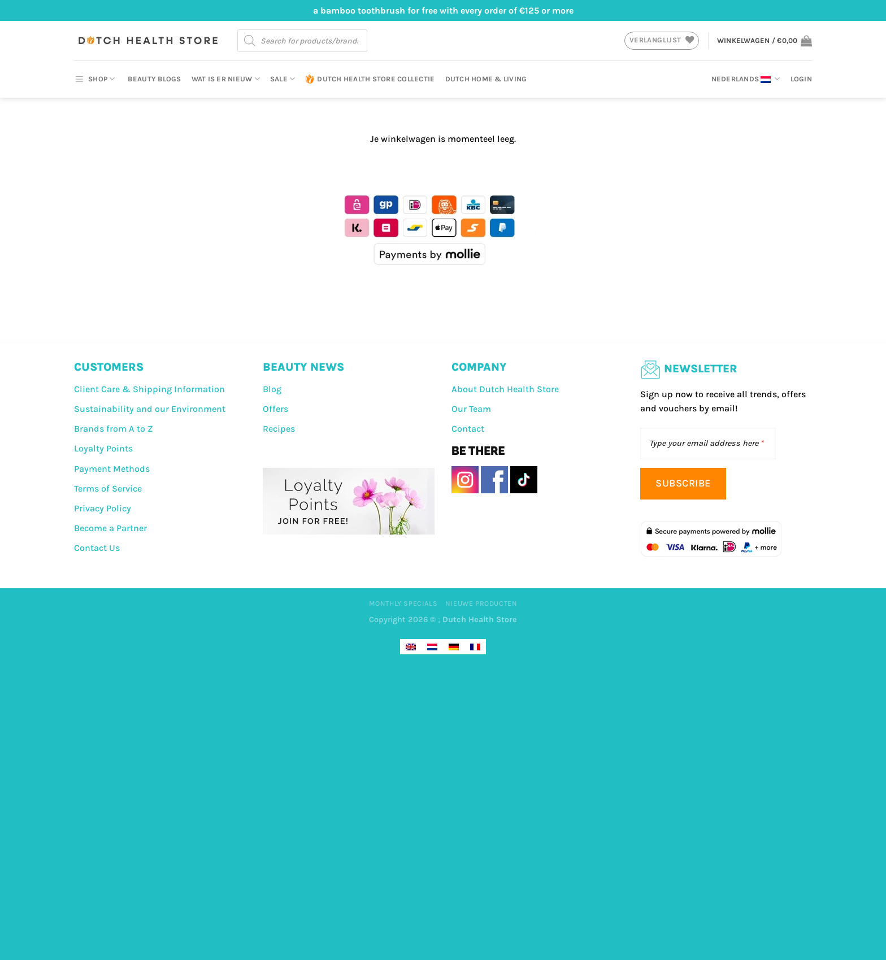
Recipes (279, 428)
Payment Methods (112, 468)
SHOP (94, 79)
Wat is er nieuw (226, 78)
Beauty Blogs (154, 79)
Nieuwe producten (481, 603)
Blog (272, 389)
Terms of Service (108, 488)
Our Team (471, 408)
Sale (282, 78)
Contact (467, 428)
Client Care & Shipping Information (149, 389)
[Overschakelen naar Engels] (411, 646)
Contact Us (97, 547)
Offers (275, 408)
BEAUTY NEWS (303, 366)
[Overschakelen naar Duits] (453, 646)
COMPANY (479, 366)
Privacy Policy (102, 508)
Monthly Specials (403, 603)
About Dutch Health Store (505, 389)
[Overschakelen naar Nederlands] (432, 646)
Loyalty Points (103, 448)
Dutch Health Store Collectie (370, 79)
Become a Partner (110, 528)
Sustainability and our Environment (149, 408)
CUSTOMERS (109, 366)
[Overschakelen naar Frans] (475, 646)
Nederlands (745, 79)
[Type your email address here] (708, 443)
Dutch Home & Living (486, 79)
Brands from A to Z (113, 428)
